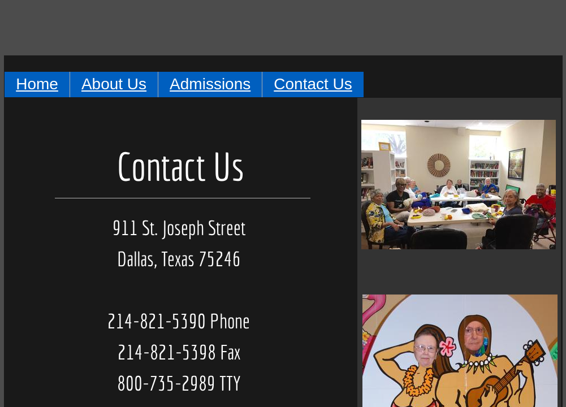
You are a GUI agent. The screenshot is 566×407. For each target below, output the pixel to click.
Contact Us (313, 84)
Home (37, 84)
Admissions (210, 84)
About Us (113, 84)
